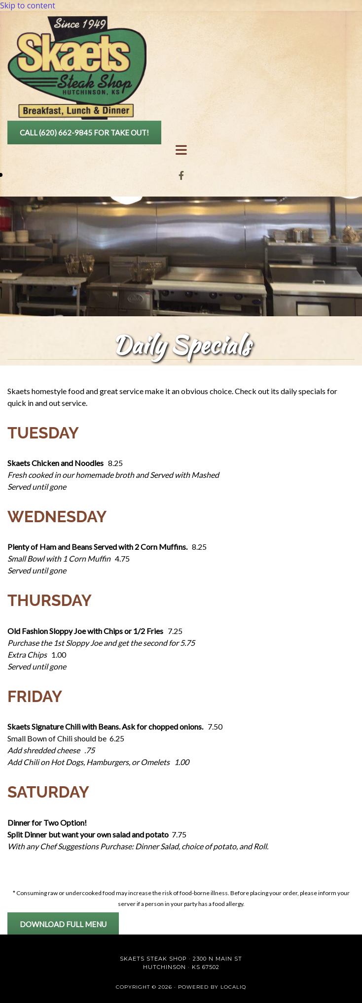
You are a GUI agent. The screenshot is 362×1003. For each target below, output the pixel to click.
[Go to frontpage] (76, 116)
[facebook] (181, 175)
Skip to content (27, 5)
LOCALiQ (233, 987)
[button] (84, 132)
